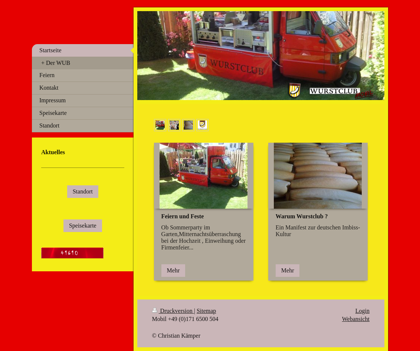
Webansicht (356, 319)
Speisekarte (82, 225)
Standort (83, 191)
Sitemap (206, 311)
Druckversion (173, 311)
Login (362, 311)
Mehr (173, 270)
